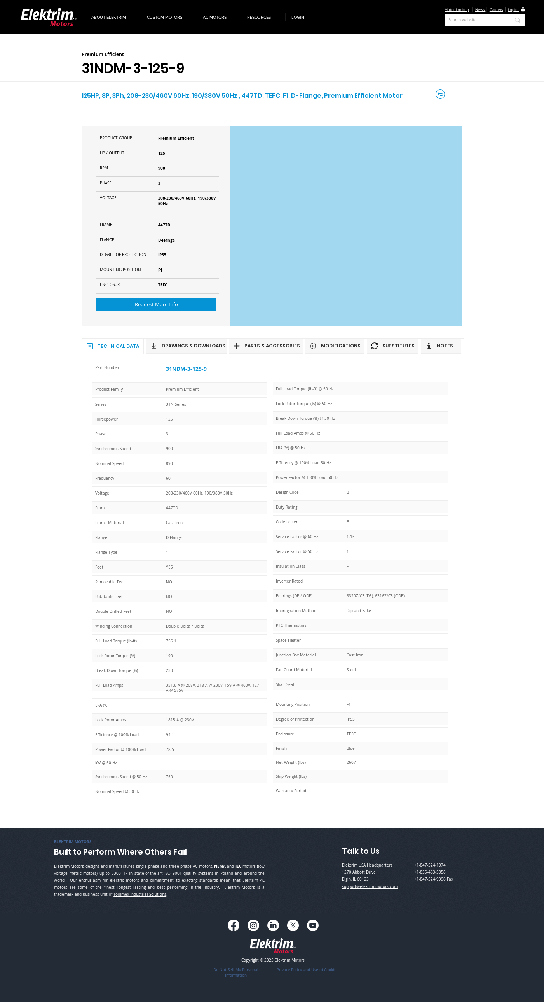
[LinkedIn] (273, 925)
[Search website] (473, 20)
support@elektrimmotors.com (370, 886)
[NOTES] (441, 346)
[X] (293, 925)
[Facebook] (233, 925)
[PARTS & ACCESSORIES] (266, 346)
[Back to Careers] (441, 94)
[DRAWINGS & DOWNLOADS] (186, 346)
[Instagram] (253, 925)
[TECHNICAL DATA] (113, 346)
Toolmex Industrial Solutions (139, 894)
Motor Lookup (457, 9)
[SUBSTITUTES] (392, 346)
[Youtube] (313, 925)
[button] (113, 17)
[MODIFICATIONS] (334, 346)
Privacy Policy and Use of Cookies (307, 969)
